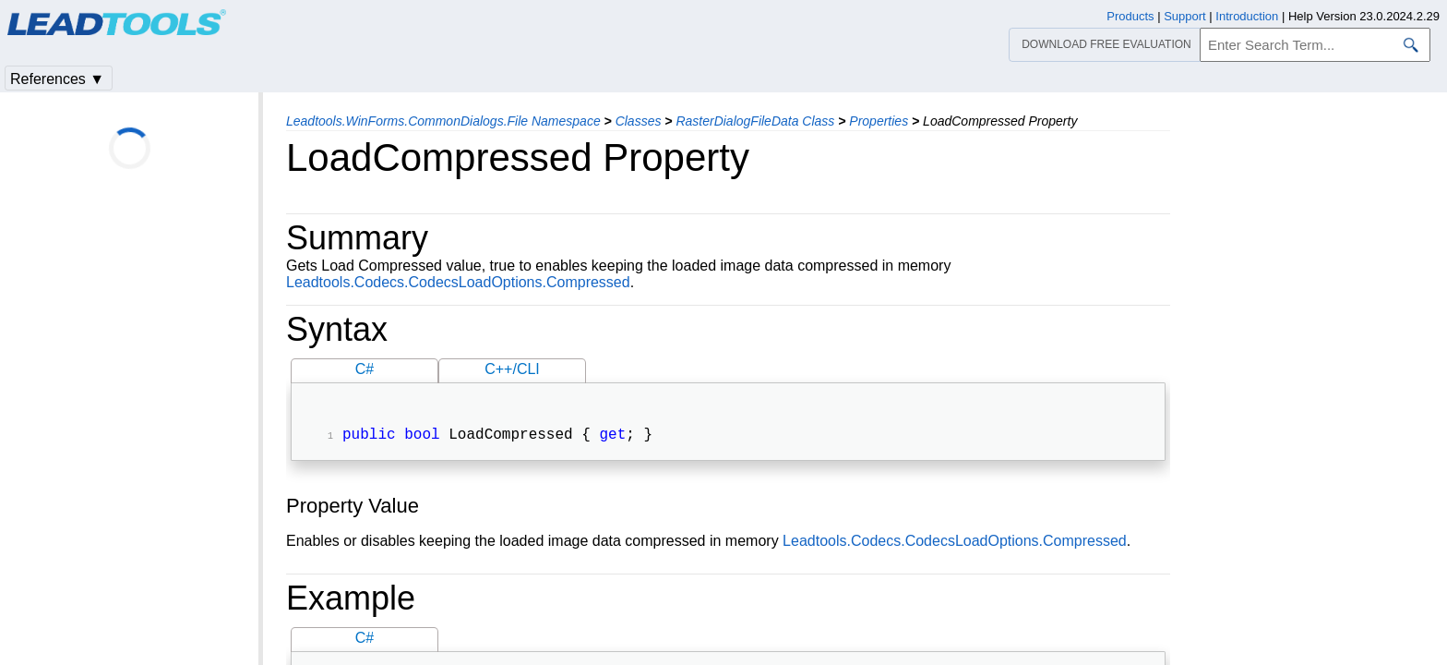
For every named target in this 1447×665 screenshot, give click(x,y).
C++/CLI (512, 369)
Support (1185, 16)
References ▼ (57, 79)
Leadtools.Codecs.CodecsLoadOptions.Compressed (458, 282)
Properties (878, 121)
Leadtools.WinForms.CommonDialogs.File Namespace (443, 121)
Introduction (1246, 16)
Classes (639, 121)
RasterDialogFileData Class (755, 121)
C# (364, 369)
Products (1130, 16)
